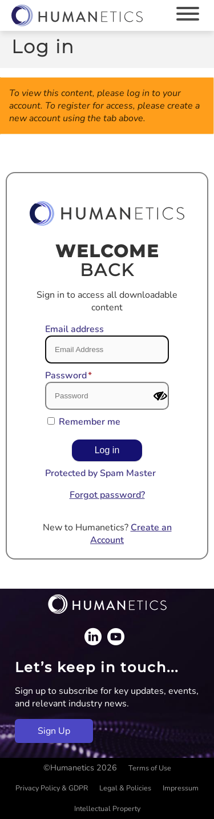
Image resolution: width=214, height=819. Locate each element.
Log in (107, 450)
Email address (74, 329)
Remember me (89, 422)
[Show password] (160, 396)
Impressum (181, 788)
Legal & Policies (125, 788)
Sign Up (54, 731)
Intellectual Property (107, 808)
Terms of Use (149, 768)
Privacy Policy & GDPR (51, 788)
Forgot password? (107, 495)
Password (66, 375)
